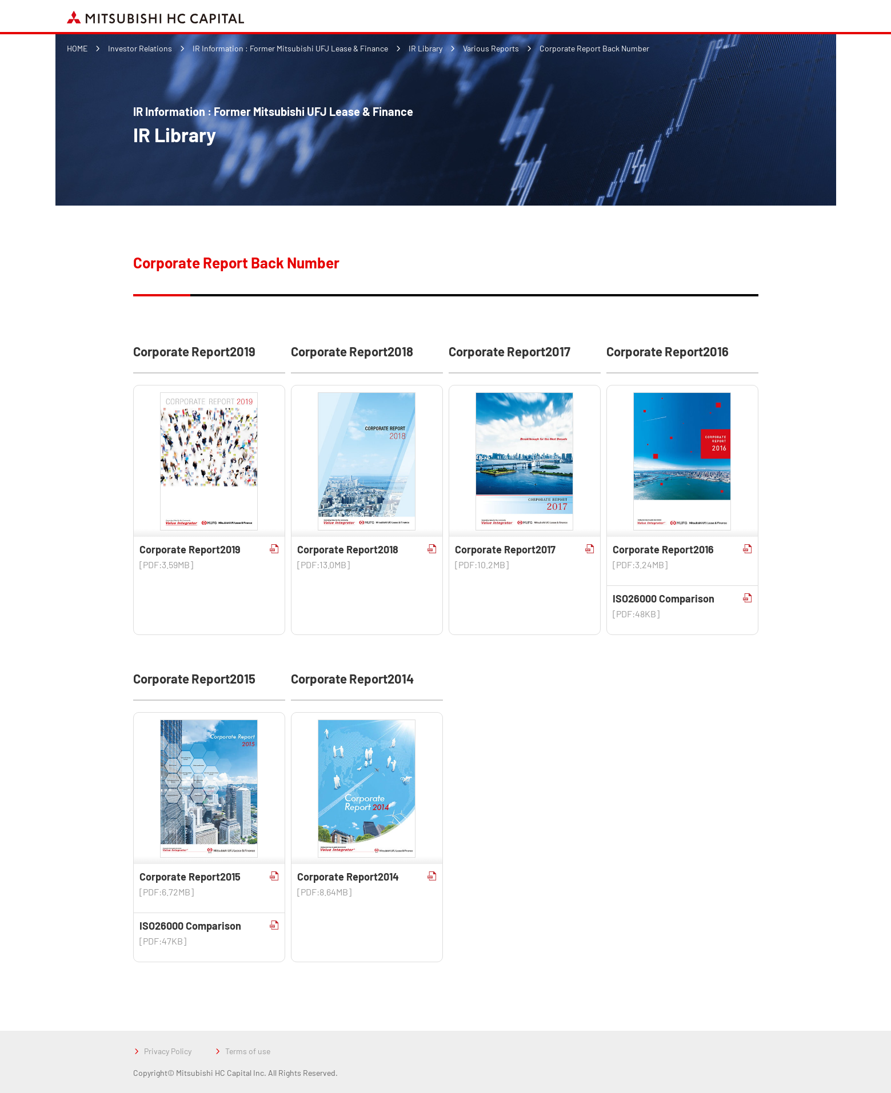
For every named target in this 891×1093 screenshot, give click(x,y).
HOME (77, 48)
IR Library (425, 48)
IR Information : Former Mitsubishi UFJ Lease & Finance (290, 48)
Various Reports (491, 48)
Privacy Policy (167, 1051)
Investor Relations (140, 48)
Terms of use (247, 1051)
